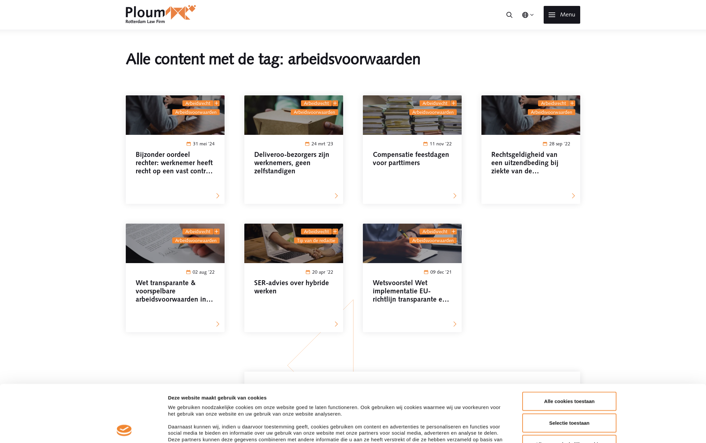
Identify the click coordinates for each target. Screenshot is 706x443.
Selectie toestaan (569, 229)
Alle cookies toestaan (569, 207)
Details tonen (437, 290)
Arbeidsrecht (197, 103)
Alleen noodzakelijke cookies (569, 251)
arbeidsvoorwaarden (196, 112)
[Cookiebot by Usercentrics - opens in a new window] (124, 290)
